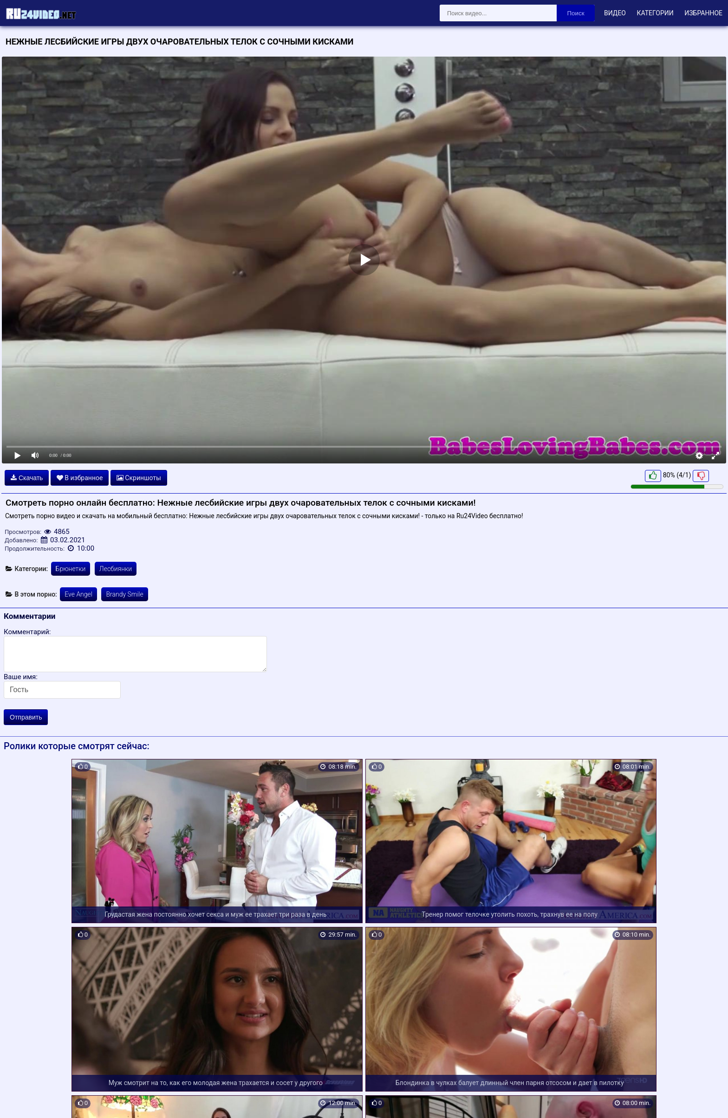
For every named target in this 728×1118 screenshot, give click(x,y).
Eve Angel (78, 594)
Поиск (576, 13)
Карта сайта (20, 1100)
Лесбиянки (115, 568)
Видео (615, 13)
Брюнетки (71, 568)
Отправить (26, 717)
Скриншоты (139, 478)
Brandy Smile (124, 594)
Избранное (703, 13)
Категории (655, 13)
